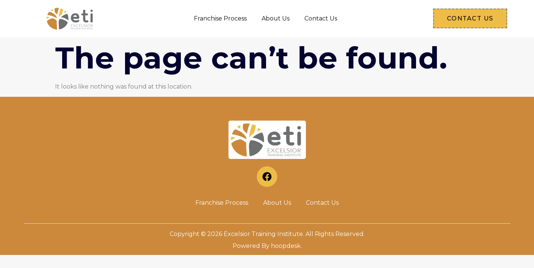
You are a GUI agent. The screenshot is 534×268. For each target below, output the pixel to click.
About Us (276, 18)
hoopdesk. (286, 245)
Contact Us (320, 18)
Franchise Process (220, 18)
